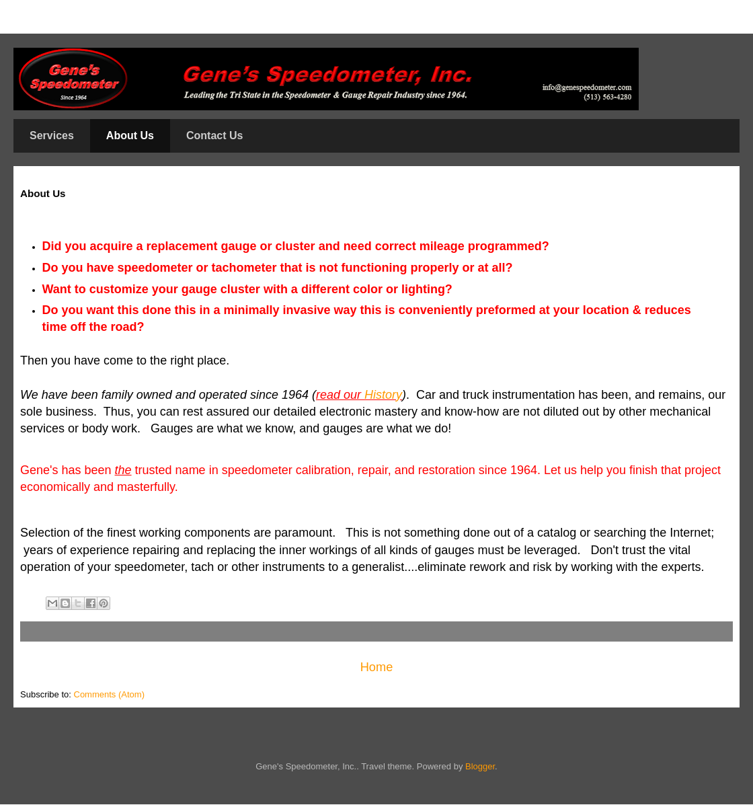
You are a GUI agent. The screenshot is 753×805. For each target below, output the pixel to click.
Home (376, 667)
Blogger (480, 766)
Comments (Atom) (109, 694)
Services (52, 135)
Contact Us (214, 135)
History (383, 394)
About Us (130, 135)
